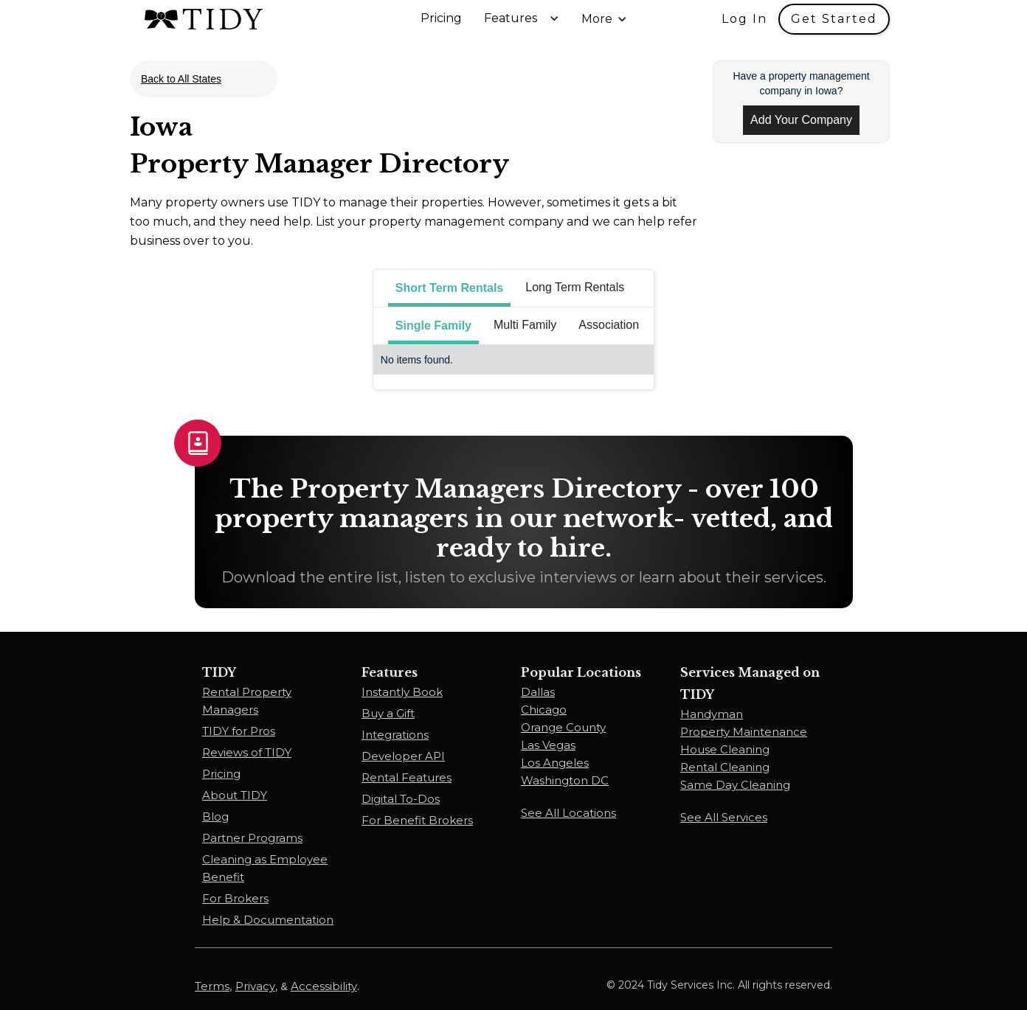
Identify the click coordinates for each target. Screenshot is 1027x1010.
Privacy (255, 986)
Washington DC (565, 780)
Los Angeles (555, 763)
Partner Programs (252, 838)
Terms (212, 986)
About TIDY (234, 795)
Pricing (441, 18)
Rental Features (407, 777)
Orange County (563, 727)
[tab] (449, 288)
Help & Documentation (267, 920)
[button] (525, 18)
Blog (215, 816)
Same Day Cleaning (735, 785)
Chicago (544, 710)
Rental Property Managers (246, 701)
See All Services (723, 817)
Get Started (834, 19)
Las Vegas (548, 745)
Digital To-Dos (401, 799)
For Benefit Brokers (417, 820)
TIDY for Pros (238, 731)
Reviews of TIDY (246, 752)
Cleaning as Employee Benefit (265, 868)
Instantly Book (402, 692)
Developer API (403, 756)
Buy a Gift (388, 713)
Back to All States (181, 79)
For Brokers (235, 898)
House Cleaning (725, 749)
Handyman (711, 714)
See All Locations (568, 813)
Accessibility (324, 986)
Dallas (538, 692)
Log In (744, 19)
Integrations (395, 735)
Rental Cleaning (725, 767)
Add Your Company (801, 120)
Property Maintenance (743, 732)
